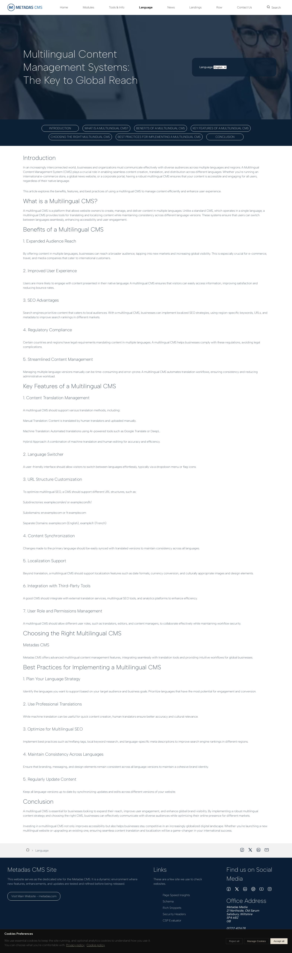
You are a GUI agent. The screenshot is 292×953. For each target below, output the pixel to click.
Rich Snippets (172, 908)
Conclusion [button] (224, 137)
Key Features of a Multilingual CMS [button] (221, 128)
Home (64, 7)
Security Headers (174, 914)
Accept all (279, 941)
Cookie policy (96, 945)
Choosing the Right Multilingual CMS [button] (80, 137)
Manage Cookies (256, 941)
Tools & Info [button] (116, 7)
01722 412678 (235, 928)
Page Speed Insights (176, 895)
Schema (168, 901)
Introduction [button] (60, 128)
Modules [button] (88, 7)
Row (219, 7)
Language (146, 7)
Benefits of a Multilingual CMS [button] (160, 128)
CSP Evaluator (172, 920)
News (171, 7)
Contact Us (244, 7)
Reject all (234, 941)
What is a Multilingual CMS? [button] (106, 128)
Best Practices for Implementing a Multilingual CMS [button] (159, 137)
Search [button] (274, 7)
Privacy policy (75, 945)
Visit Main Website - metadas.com (33, 896)
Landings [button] (195, 7)
